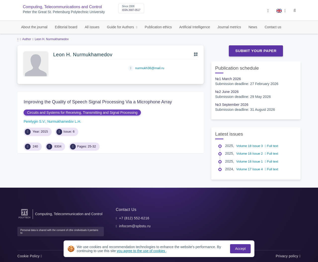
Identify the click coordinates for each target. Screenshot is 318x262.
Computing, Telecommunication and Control (68, 214)
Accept (240, 249)
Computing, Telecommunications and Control (62, 7)
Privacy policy (288, 256)
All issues (92, 27)
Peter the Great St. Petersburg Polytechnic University (64, 12)
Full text (271, 146)
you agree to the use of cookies (141, 251)
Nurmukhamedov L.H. (64, 121)
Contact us (273, 27)
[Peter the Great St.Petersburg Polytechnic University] (24, 218)
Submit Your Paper (256, 51)
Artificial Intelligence (194, 27)
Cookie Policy (29, 256)
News (252, 27)
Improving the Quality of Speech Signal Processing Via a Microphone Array (98, 101)
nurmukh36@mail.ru (149, 68)
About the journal (34, 27)
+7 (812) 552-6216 (134, 218)
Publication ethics (158, 27)
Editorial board (66, 27)
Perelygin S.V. (34, 121)
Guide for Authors (121, 27)
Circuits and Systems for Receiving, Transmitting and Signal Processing (82, 113)
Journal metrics (229, 27)
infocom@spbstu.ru (135, 226)
